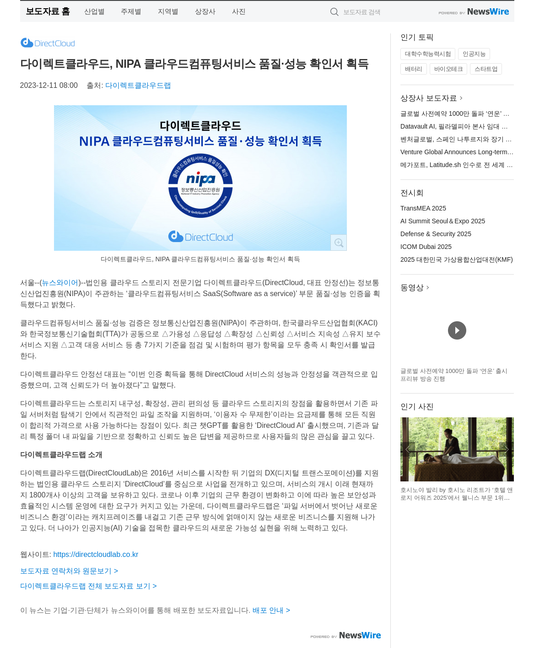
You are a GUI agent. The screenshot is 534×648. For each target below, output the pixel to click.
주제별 (131, 11)
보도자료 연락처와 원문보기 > (69, 571)
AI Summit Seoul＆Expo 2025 (442, 221)
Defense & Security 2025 (435, 234)
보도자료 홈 (48, 11)
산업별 (94, 11)
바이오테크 (448, 68)
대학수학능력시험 (428, 53)
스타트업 (486, 68)
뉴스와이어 (60, 282)
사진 (239, 11)
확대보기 (338, 242)
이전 (407, 449)
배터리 (413, 68)
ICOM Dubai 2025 (426, 246)
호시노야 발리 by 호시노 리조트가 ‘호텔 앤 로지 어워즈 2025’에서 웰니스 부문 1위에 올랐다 (456, 497)
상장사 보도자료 (428, 98)
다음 (506, 449)
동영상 (412, 287)
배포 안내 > (271, 610)
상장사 (205, 11)
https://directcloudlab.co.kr (95, 554)
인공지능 (474, 53)
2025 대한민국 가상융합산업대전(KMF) (456, 259)
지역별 (168, 11)
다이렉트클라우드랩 (138, 85)
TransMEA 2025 (423, 208)
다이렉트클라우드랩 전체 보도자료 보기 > (88, 586)
